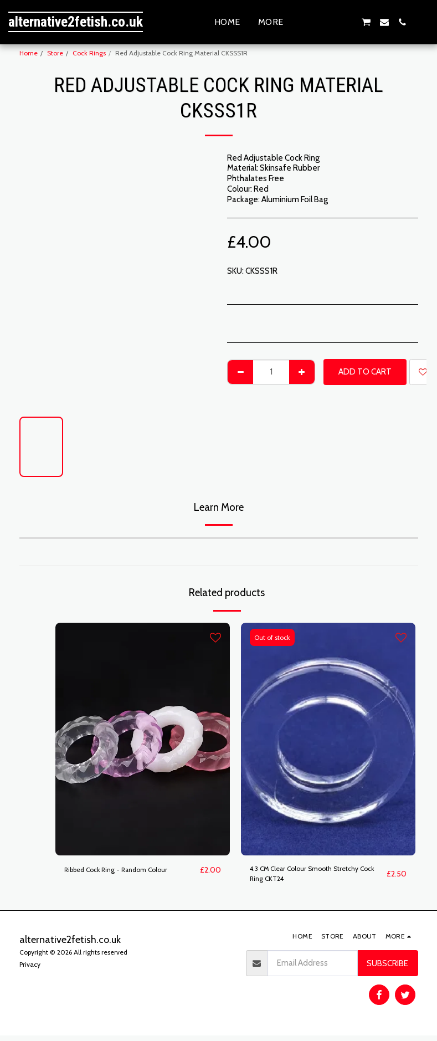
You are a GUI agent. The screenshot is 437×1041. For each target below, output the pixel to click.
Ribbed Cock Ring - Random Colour (127, 870)
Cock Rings (89, 53)
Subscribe (387, 968)
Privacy (29, 970)
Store (55, 53)
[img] (142, 739)
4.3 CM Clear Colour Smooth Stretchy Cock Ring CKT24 (317, 876)
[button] (312, 22)
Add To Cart (365, 372)
